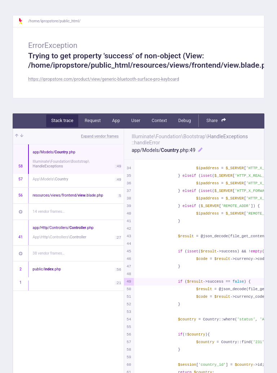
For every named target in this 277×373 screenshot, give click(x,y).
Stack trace (62, 120)
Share (216, 120)
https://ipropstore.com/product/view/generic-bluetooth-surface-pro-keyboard (103, 79)
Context (159, 120)
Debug (184, 120)
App (116, 120)
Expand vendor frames (100, 136)
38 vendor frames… (49, 253)
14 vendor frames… (49, 211)
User (135, 120)
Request (93, 120)
